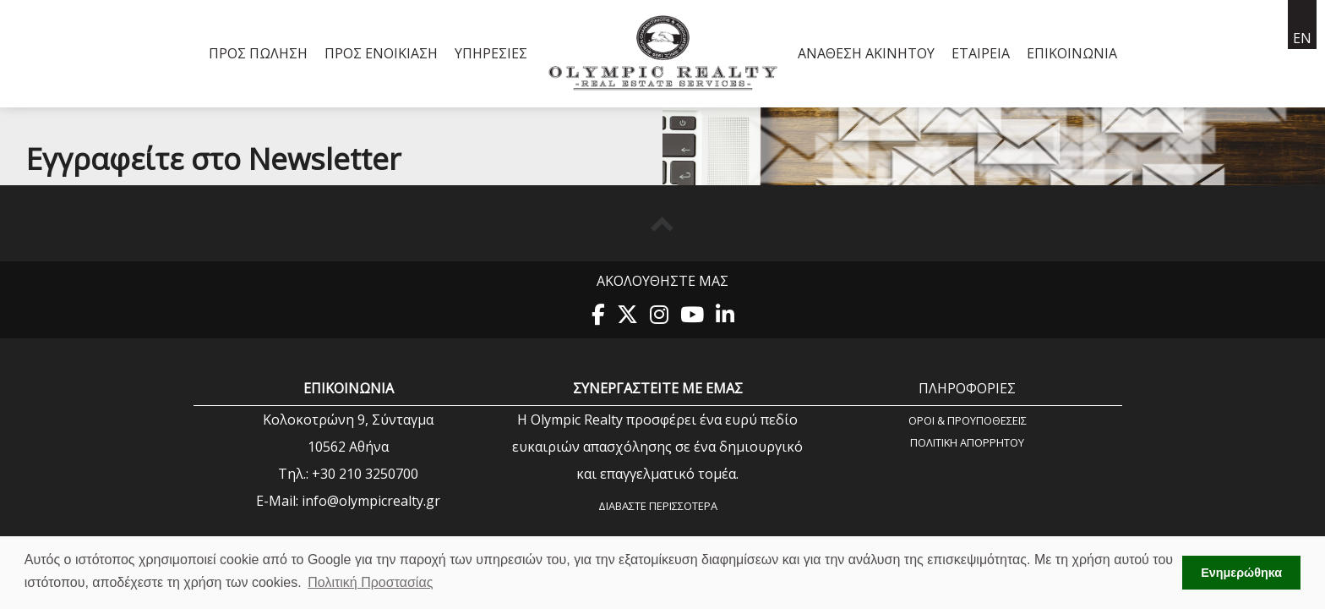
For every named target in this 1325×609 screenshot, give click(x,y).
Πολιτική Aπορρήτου (967, 442)
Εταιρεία (980, 53)
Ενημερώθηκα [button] (1241, 572)
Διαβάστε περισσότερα (657, 505)
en (1302, 38)
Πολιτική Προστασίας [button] (370, 582)
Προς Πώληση (258, 53)
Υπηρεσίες (491, 53)
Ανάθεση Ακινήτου (866, 53)
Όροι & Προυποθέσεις (967, 420)
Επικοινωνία (1072, 53)
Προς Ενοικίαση (381, 53)
